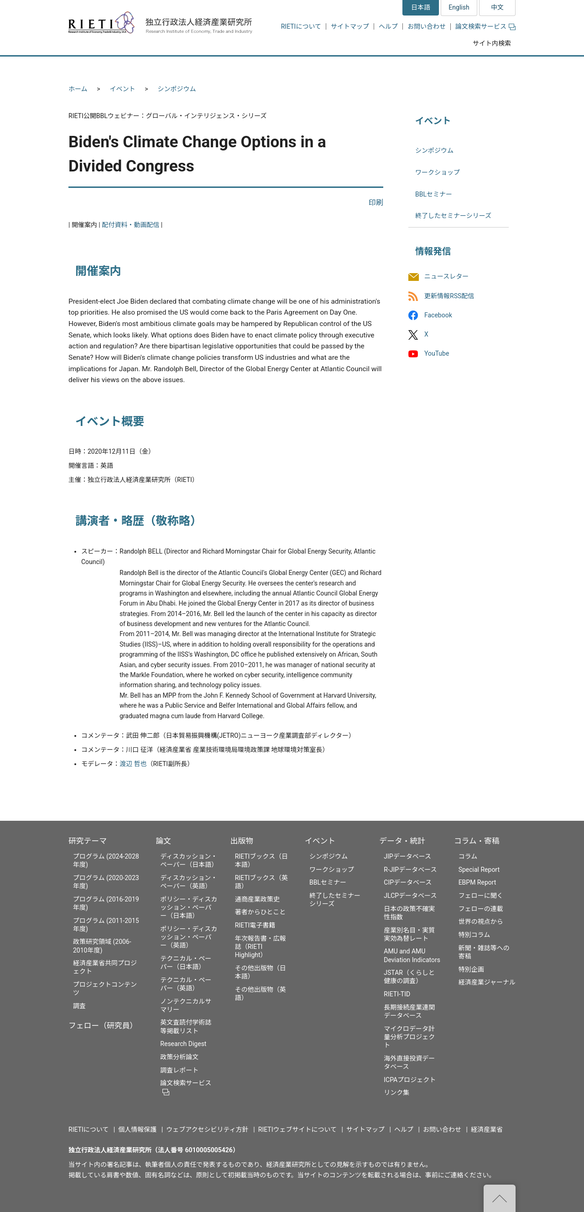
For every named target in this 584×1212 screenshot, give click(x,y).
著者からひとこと (260, 912)
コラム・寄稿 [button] (481, 67)
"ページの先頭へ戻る (500, 1198)
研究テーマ (87, 840)
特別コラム (474, 934)
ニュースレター (446, 276)
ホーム (78, 89)
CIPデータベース (408, 882)
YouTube (436, 353)
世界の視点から (481, 921)
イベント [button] (348, 67)
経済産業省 (487, 1129)
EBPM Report (477, 882)
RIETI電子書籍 (255, 925)
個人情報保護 (137, 1129)
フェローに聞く (481, 895)
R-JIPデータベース (410, 869)
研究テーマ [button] (101, 67)
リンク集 (396, 1092)
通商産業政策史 (257, 899)
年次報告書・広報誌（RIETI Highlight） (260, 946)
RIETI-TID (397, 994)
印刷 (376, 202)
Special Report (479, 869)
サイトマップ (350, 26)
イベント (123, 89)
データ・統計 (402, 840)
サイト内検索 (492, 43)
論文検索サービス (485, 26)
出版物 (241, 840)
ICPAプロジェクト (410, 1079)
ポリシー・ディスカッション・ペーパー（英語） (188, 937)
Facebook (438, 315)
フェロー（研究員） (102, 1025)
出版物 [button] (293, 67)
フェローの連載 (481, 908)
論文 (163, 840)
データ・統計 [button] (412, 67)
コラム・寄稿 (477, 840)
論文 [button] (242, 67)
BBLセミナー (433, 194)
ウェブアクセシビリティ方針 (207, 1129)
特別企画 (471, 969)
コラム (468, 856)
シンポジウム (177, 89)
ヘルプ (388, 26)
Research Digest (183, 1043)
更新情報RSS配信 (449, 296)
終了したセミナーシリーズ (453, 215)
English (458, 7)
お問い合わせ (426, 26)
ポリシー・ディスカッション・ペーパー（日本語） (188, 907)
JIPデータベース (407, 856)
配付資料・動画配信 (130, 224)
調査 (79, 1006)
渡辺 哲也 (133, 763)
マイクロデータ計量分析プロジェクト (409, 1037)
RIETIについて (301, 26)
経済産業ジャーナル (487, 982)
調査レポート (179, 1070)
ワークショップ (437, 172)
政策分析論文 (179, 1057)
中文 (497, 7)
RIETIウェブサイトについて (297, 1129)
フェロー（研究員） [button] (177, 67)
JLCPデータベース (410, 895)
